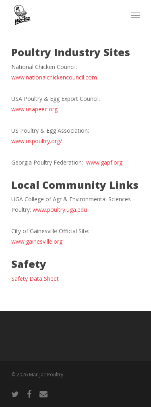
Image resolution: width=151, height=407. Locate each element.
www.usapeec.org (34, 109)
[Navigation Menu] (135, 15)
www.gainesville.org (36, 241)
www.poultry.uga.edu (60, 209)
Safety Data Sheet (35, 278)
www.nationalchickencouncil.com (54, 77)
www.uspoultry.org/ (36, 141)
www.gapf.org (104, 162)
